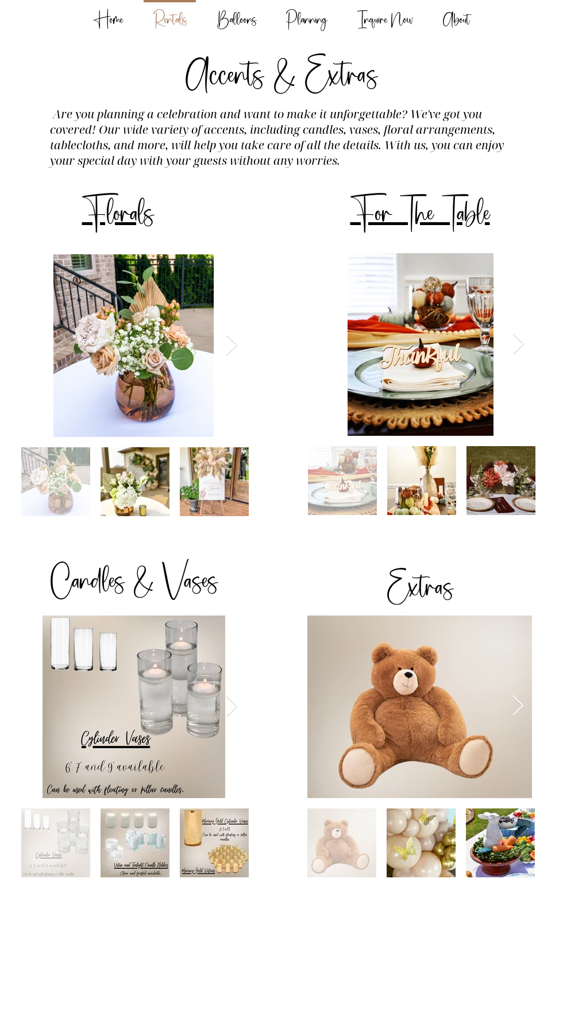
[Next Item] (231, 345)
